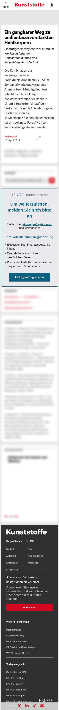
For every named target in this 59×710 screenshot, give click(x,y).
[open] (37, 139)
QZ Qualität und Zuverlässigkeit (21, 647)
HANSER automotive (16, 641)
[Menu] (6, 5)
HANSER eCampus (15, 696)
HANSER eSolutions (16, 690)
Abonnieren (29, 607)
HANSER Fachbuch (15, 678)
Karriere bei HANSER (16, 672)
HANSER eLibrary (14, 684)
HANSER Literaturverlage (18, 701)
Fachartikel (10, 136)
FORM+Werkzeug (15, 636)
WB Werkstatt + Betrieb (17, 653)
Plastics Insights (14, 630)
